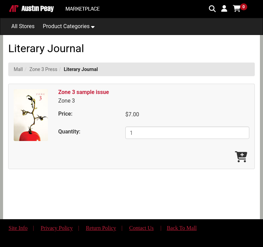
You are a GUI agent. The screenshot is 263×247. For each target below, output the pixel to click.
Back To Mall (182, 228)
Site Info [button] (18, 228)
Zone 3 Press (43, 69)
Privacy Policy (57, 228)
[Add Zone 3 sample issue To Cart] (241, 157)
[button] (224, 8)
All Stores (23, 26)
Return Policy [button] (101, 228)
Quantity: (69, 131)
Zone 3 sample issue (83, 92)
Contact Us (141, 228)
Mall (18, 69)
